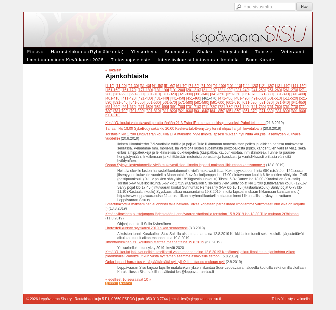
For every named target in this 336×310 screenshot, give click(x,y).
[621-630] (266, 102)
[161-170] (129, 90)
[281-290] (121, 94)
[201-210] (193, 90)
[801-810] (153, 111)
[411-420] (129, 98)
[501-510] (274, 98)
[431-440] (161, 98)
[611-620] (250, 102)
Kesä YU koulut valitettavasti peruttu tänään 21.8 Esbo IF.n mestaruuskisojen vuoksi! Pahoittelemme (185, 123)
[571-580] (185, 102)
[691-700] (177, 107)
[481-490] (242, 98)
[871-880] (266, 111)
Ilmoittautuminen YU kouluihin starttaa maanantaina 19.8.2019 (154, 242)
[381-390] (282, 94)
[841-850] (217, 111)
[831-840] (201, 111)
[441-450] (177, 98)
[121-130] (266, 86)
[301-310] (153, 94)
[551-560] (153, 102)
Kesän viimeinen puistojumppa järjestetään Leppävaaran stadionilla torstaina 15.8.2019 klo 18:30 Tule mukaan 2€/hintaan (202, 214)
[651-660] (113, 107)
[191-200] (177, 90)
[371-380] (266, 94)
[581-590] (201, 102)
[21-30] (133, 86)
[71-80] (193, 86)
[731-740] (242, 107)
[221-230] (225, 90)
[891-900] (298, 111)
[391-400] (298, 94)
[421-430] (145, 98)
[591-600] (217, 102)
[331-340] (201, 94)
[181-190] (161, 90)
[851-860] (233, 111)
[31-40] (145, 86)
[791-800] (137, 111)
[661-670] (129, 107)
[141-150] (298, 86)
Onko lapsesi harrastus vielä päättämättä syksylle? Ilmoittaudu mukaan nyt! (165, 262)
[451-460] (193, 98)
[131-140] (282, 86)
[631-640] (282, 102)
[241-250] (258, 90)
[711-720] (209, 107)
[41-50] (157, 86)
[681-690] (161, 107)
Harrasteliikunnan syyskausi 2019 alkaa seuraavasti (146, 228)
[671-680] (145, 107)
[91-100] (219, 86)
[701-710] (193, 107)
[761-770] (290, 107)
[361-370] (250, 94)
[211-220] (209, 90)
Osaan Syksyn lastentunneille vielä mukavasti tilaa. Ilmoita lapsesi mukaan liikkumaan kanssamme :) (185, 165)
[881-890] (282, 111)
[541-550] (137, 102)
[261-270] (290, 90)
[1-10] (110, 86)
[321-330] (185, 94)
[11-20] (121, 86)
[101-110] (234, 86)
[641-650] (298, 102)
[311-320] (169, 94)
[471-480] (225, 98)
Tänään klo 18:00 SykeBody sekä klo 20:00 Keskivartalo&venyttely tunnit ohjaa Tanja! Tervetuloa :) (183, 128)
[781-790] (121, 111)
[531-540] (121, 102)
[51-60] (169, 86)
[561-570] (169, 102)
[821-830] (185, 111)
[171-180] (145, 90)
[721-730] (225, 107)
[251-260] (274, 90)
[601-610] (233, 102)
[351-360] (233, 94)
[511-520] (290, 98)
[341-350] (217, 94)
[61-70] (181, 86)
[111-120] (250, 86)
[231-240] (242, 90)
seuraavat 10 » (139, 279)
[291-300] (137, 94)
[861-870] (250, 111)
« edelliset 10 (116, 279)
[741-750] (258, 107)
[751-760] (274, 107)
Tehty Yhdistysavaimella (291, 299)
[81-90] (206, 86)
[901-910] (113, 115)
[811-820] (169, 111)
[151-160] (113, 90)
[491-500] (258, 98)
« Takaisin (113, 70)
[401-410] (113, 98)
